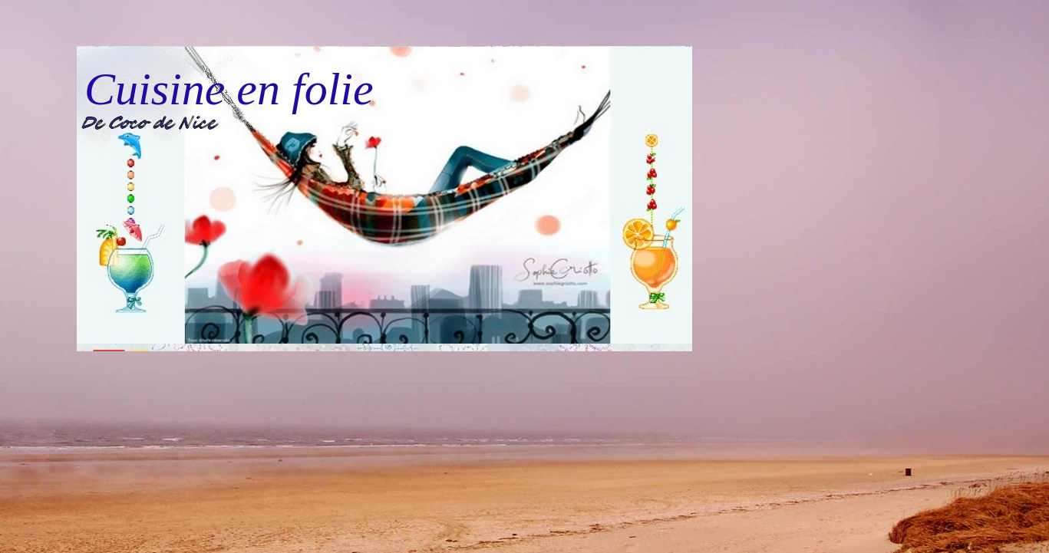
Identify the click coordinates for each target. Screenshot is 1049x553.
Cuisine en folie (229, 89)
